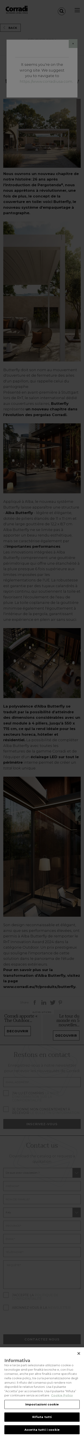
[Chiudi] (79, 1357)
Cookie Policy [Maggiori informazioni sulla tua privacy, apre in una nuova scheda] (62, 1399)
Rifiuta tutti (42, 1421)
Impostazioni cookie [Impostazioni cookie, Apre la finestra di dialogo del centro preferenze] (42, 1408)
